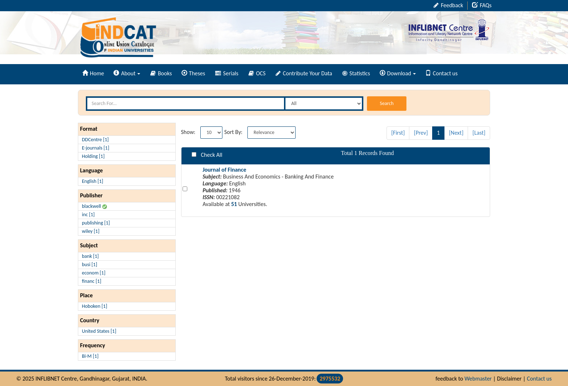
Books (161, 73)
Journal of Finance (224, 169)
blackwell (94, 206)
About (126, 73)
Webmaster (478, 378)
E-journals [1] (95, 148)
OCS (257, 73)
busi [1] (89, 264)
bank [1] (90, 256)
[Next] (456, 132)
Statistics (356, 73)
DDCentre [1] (95, 140)
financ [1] (91, 281)
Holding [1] (93, 156)
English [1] (92, 181)
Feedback (448, 5)
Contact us (441, 73)
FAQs (482, 5)
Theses (193, 73)
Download (398, 73)
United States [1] (99, 331)
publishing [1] (96, 223)
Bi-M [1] (90, 356)
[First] (398, 132)
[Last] (478, 132)
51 (234, 204)
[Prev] (421, 132)
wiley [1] (91, 231)
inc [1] (88, 214)
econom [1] (93, 273)
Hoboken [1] (94, 306)
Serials (226, 73)
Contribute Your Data (304, 73)
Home (93, 73)
